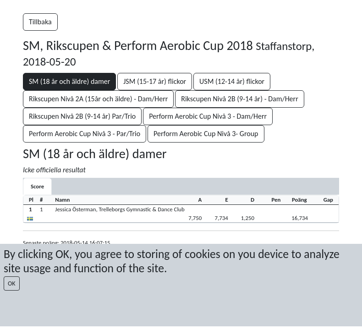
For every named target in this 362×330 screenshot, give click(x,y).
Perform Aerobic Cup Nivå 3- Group (206, 133)
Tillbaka (40, 21)
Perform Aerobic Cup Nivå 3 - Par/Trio (84, 133)
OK (12, 283)
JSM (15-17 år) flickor (154, 81)
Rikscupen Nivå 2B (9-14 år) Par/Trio (82, 116)
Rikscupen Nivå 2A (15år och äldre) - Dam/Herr (98, 98)
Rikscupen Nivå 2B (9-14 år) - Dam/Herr (239, 98)
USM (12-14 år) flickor (231, 81)
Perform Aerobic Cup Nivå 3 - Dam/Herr (208, 116)
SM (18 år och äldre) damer (69, 81)
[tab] (37, 186)
